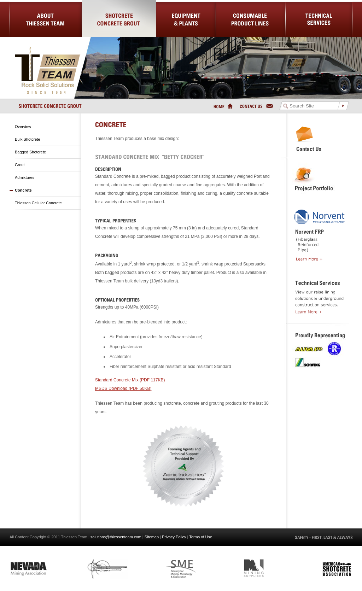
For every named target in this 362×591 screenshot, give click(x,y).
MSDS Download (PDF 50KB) (123, 388)
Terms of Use (200, 537)
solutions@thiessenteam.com (115, 537)
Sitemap (152, 537)
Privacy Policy (174, 537)
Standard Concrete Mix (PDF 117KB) (130, 380)
